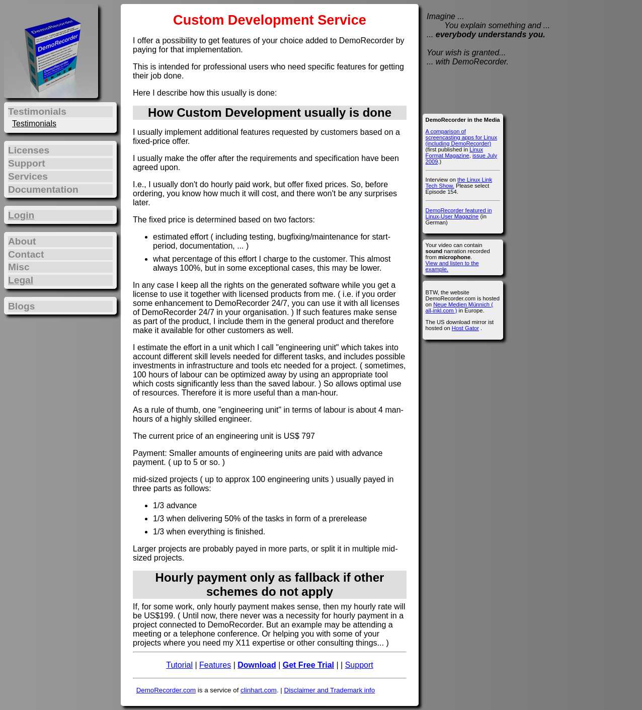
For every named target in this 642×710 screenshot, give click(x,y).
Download (256, 665)
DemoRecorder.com (166, 690)
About (22, 241)
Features (215, 665)
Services (28, 176)
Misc (19, 267)
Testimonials (34, 123)
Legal (20, 280)
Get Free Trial (308, 665)
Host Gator (465, 328)
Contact (26, 254)
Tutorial (179, 665)
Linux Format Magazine (454, 152)
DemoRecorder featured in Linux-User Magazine (459, 213)
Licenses (28, 150)
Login (21, 215)
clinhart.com (258, 690)
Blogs (21, 306)
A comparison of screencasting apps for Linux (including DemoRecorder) (461, 137)
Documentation (43, 189)
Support (359, 665)
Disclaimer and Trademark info (329, 690)
